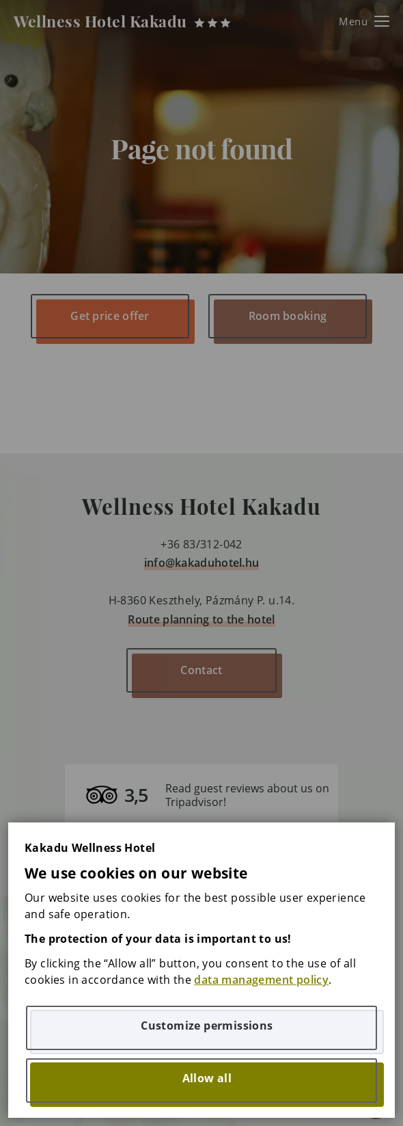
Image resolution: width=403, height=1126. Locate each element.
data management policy (261, 979)
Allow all (207, 1078)
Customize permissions (207, 1025)
